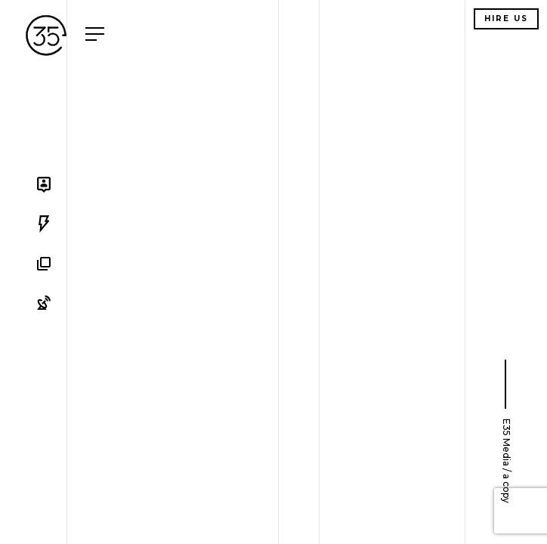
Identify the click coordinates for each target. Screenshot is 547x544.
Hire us (506, 18)
